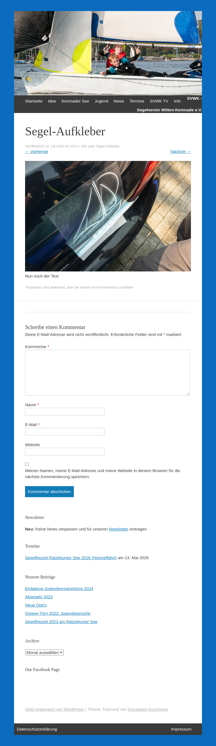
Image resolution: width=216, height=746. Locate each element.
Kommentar (37, 346)
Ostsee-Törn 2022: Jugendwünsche (58, 613)
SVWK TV (159, 101)
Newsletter (118, 529)
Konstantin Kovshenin (148, 709)
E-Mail (32, 424)
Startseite (33, 101)
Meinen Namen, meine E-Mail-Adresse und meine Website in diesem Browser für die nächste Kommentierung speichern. (102, 473)
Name (32, 404)
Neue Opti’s (36, 605)
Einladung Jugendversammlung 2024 (59, 588)
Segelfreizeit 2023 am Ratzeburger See (61, 621)
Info (177, 101)
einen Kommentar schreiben (112, 287)
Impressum (181, 729)
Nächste (181, 151)
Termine (136, 101)
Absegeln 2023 (39, 596)
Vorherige (36, 151)
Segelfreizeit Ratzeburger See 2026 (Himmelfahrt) (71, 557)
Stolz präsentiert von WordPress (54, 709)
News (119, 101)
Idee (52, 101)
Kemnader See (75, 101)
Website (32, 444)
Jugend (101, 101)
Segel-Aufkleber (108, 146)
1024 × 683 (78, 146)
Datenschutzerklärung (37, 729)
